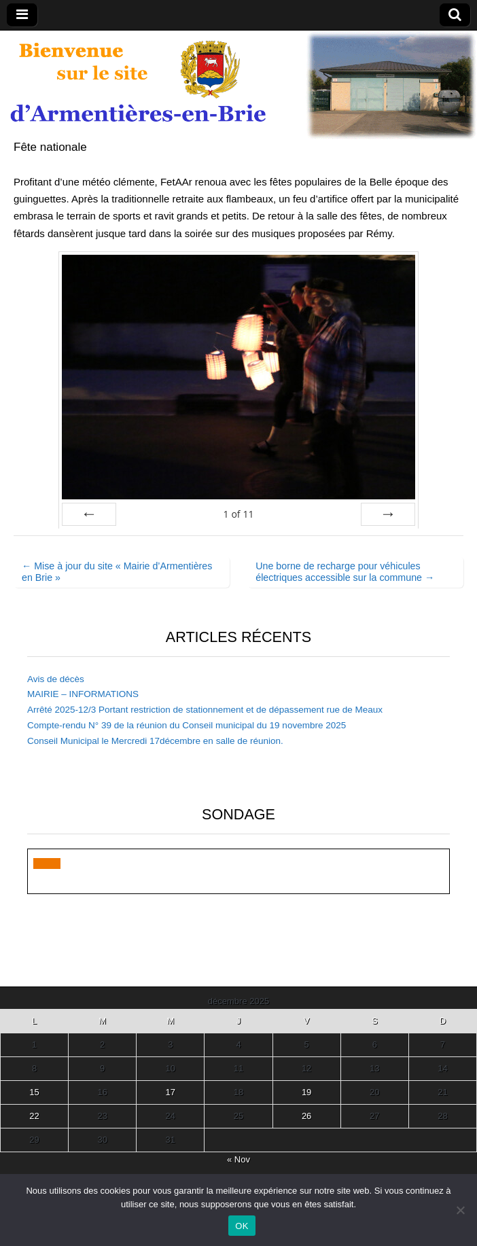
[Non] (460, 1210)
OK (241, 1226)
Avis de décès (55, 679)
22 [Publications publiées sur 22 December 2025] (34, 1116)
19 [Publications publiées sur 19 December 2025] (306, 1092)
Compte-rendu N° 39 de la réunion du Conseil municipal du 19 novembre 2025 (186, 725)
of (238, 514)
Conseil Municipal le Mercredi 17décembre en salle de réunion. (155, 741)
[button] (47, 863)
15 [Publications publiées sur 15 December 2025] (34, 1092)
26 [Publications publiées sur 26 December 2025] (306, 1116)
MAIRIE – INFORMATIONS (83, 694)
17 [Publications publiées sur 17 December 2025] (170, 1092)
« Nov (238, 1159)
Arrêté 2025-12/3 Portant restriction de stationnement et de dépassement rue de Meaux (205, 710)
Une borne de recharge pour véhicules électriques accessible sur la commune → (344, 571)
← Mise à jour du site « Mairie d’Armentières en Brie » (117, 571)
